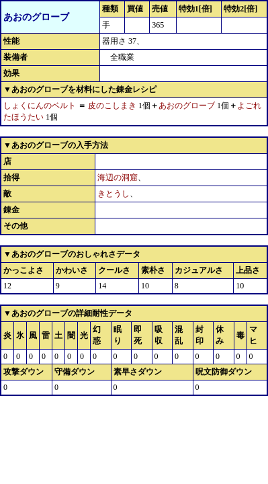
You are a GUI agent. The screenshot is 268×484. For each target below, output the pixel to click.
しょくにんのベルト (39, 105)
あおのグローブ (187, 105)
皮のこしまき (112, 105)
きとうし (113, 193)
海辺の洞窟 (117, 177)
